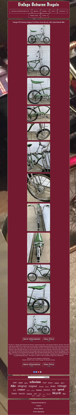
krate (52, 386)
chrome (41, 387)
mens (47, 387)
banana (39, 390)
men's (62, 383)
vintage (62, 386)
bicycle (56, 393)
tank (15, 382)
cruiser (21, 389)
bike (13, 386)
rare (35, 394)
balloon (26, 383)
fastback (29, 394)
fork (14, 390)
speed (61, 389)
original (33, 386)
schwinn (35, 382)
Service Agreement (38, 411)
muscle (22, 393)
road (44, 382)
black (33, 395)
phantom (46, 390)
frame (14, 393)
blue (64, 394)
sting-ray (48, 394)
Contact (38, 405)
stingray (22, 386)
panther (38, 395)
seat (54, 389)
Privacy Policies (38, 408)
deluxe (50, 383)
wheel (20, 383)
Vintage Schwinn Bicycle (38, 402)
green (39, 394)
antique (56, 383)
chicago (43, 396)
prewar (32, 390)
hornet (28, 390)
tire (44, 394)
